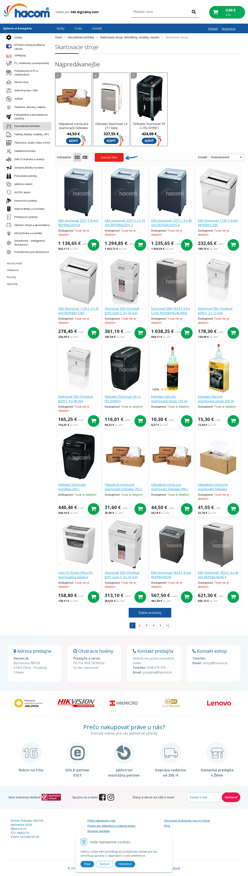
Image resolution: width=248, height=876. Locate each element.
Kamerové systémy (20, 200)
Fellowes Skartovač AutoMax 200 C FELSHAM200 (72, 489)
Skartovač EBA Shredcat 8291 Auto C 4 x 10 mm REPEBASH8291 (122, 577)
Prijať (87, 864)
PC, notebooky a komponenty (26, 63)
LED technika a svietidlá (23, 233)
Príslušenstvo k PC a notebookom (21, 72)
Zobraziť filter (109, 157)
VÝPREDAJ (15, 56)
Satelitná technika (19, 151)
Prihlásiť (213, 29)
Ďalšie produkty (150, 613)
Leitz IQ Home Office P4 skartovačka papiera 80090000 (75, 577)
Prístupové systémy (21, 217)
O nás (78, 28)
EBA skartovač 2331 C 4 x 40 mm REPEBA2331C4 (171, 222)
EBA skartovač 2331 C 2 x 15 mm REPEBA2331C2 (125, 222)
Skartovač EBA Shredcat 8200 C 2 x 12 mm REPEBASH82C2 (215, 313)
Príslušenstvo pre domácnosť (26, 252)
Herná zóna (16, 82)
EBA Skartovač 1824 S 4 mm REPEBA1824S (171, 575)
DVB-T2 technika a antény (24, 159)
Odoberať (231, 797)
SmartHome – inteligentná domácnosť (24, 242)
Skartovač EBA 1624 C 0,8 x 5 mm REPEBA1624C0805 (170, 310)
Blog (167, 825)
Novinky (11, 277)
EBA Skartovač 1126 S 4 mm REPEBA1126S (218, 222)
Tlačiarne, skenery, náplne (25, 107)
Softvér (13, 99)
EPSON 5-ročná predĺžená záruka (24, 46)
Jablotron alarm (18, 184)
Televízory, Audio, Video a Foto (27, 142)
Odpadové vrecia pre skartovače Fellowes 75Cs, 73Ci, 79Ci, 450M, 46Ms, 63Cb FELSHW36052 (123, 491)
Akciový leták (14, 263)
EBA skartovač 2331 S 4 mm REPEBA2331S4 (78, 222)
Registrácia (228, 29)
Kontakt (97, 28)
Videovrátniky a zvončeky (24, 208)
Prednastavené (220, 157)
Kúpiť (73, 141)
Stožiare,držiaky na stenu (24, 167)
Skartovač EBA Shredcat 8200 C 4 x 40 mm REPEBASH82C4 (75, 401)
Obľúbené (13, 270)
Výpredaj (12, 284)
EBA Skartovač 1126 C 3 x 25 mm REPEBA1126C (78, 310)
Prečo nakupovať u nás (101, 820)
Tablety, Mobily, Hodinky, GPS (26, 134)
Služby (13, 37)
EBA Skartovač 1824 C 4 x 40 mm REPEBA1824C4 (218, 575)
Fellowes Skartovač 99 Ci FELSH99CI (149, 126)
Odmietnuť (125, 864)
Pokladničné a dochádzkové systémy (26, 116)
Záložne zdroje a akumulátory (27, 225)
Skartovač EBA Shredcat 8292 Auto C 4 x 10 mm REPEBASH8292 (122, 313)
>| (167, 625)
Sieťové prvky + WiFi (21, 90)
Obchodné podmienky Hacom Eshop (187, 820)
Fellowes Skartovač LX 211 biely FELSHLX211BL (111, 128)
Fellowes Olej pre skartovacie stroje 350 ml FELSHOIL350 (216, 401)
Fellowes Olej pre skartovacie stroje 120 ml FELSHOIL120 (169, 401)
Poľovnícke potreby (20, 176)
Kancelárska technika (22, 126)
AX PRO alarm (17, 192)
